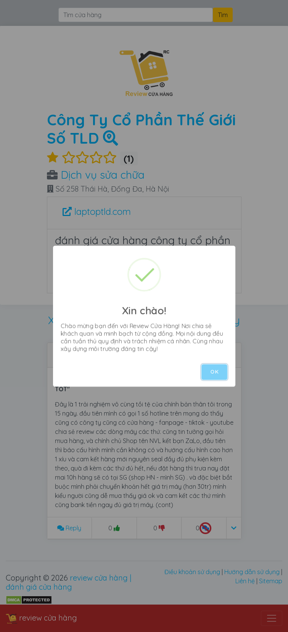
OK (214, 371)
